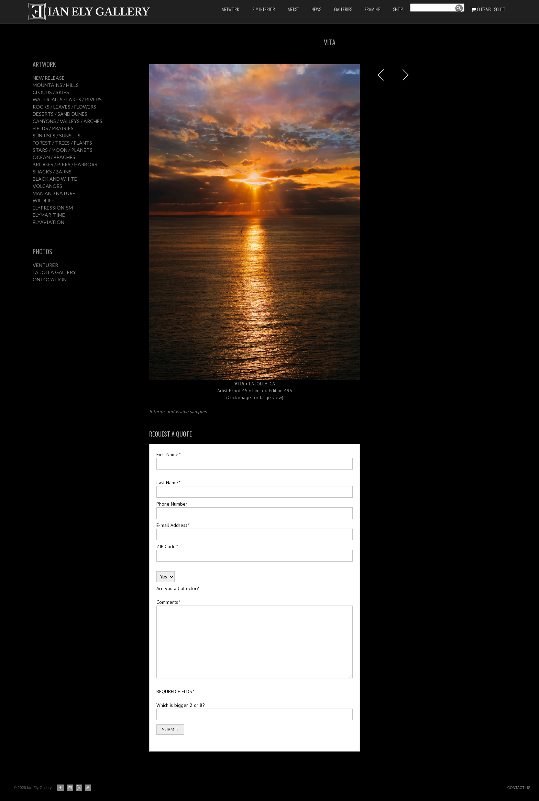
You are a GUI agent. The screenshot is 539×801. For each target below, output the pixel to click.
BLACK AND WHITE (55, 179)
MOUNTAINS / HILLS (56, 85)
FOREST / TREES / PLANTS (62, 143)
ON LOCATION (50, 279)
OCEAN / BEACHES (54, 157)
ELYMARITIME (49, 215)
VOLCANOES (47, 186)
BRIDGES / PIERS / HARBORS (65, 164)
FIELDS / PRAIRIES (53, 128)
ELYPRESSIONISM (53, 208)
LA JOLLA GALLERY (54, 272)
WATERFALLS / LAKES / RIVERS (67, 99)
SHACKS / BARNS (52, 171)
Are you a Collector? (177, 588)
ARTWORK (44, 64)
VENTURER (45, 265)
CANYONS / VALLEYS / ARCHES (67, 121)
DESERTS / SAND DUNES (60, 114)
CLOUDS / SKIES (51, 92)
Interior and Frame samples (178, 411)
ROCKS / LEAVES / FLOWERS (64, 107)
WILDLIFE (43, 200)
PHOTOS (42, 251)
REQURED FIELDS (175, 691)
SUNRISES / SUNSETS (56, 135)
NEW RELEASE (49, 78)
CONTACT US (518, 788)
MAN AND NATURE (54, 193)
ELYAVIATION (48, 222)
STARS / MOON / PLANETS (62, 150)
